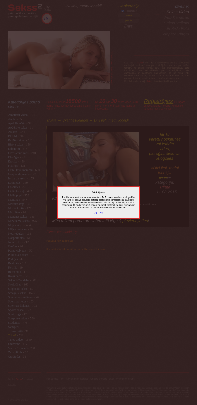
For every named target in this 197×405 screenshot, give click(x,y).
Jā (95, 213)
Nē (101, 213)
